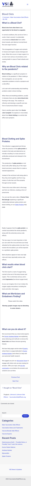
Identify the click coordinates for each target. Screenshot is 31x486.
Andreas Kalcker (7, 450)
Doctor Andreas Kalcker (11, 336)
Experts (25, 348)
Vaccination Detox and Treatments (12, 428)
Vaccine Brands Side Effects (10, 431)
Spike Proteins (19, 204)
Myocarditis (5, 453)
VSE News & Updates (15, 469)
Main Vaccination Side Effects (19, 17)
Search (4, 413)
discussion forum (22, 360)
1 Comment (5, 17)
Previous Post (15, 377)
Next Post (15, 381)
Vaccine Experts (7, 434)
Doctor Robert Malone (8, 447)
